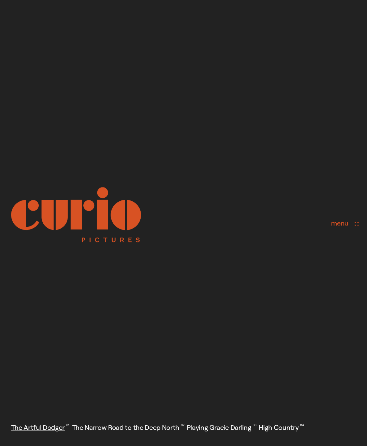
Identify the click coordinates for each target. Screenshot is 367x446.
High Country (279, 427)
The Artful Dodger (38, 427)
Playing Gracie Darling (219, 427)
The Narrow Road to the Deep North (125, 427)
